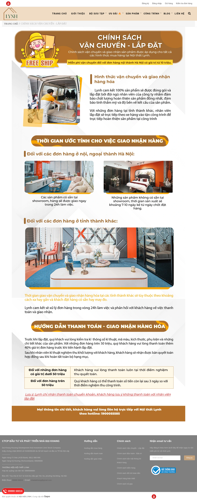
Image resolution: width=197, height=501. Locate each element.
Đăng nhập (157, 3)
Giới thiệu (78, 13)
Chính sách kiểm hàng (126, 468)
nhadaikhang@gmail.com (41, 480)
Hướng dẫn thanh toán (93, 453)
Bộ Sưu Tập (97, 13)
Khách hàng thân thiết (126, 478)
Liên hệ (180, 13)
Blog (167, 13)
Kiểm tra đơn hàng (184, 3)
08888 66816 (17, 480)
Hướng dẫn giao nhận (93, 459)
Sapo (47, 496)
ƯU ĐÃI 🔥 (115, 13)
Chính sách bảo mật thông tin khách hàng (129, 461)
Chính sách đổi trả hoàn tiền (128, 473)
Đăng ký (145, 3)
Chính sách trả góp (125, 484)
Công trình (151, 13)
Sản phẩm (132, 13)
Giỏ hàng (169, 3)
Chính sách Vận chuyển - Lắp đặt (130, 448)
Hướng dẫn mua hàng (93, 448)
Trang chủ (59, 13)
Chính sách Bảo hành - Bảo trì (129, 453)
